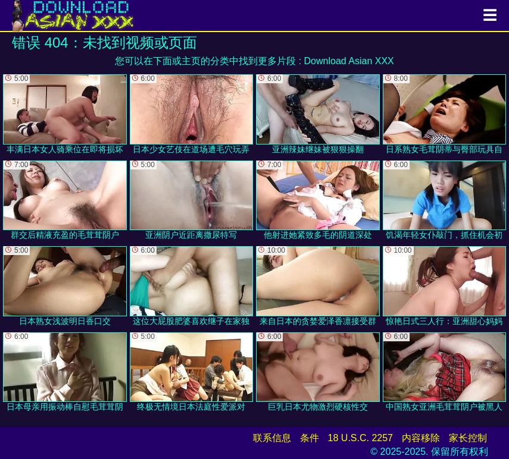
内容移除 (421, 438)
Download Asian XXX (349, 61)
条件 (309, 438)
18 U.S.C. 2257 (360, 438)
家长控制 (468, 438)
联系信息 (272, 438)
